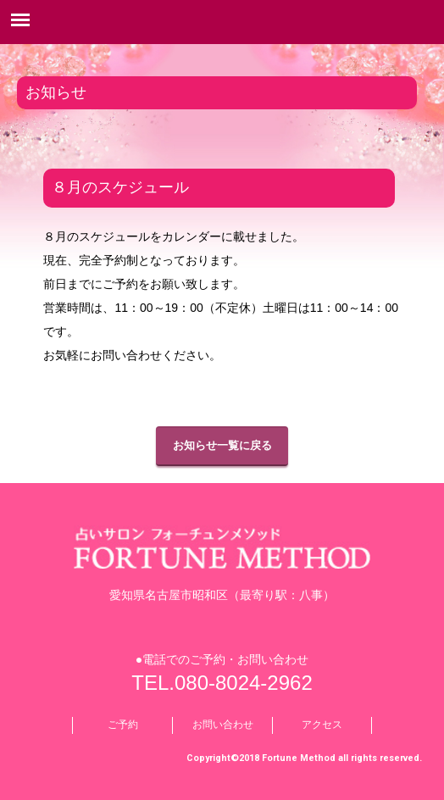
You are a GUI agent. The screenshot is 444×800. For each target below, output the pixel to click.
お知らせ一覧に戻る (222, 445)
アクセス (322, 725)
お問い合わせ (222, 725)
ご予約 (123, 725)
